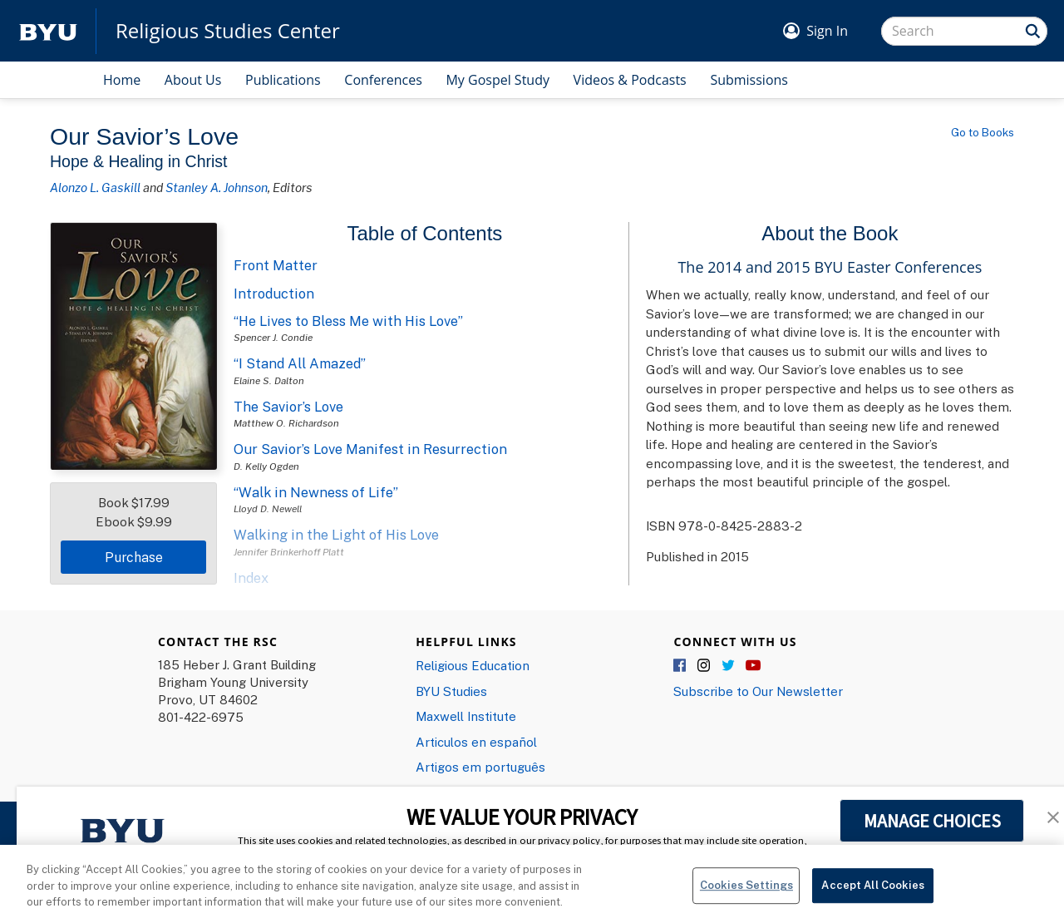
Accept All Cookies (872, 902)
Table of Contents (425, 233)
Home (121, 80)
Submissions (749, 80)
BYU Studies (451, 691)
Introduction (274, 293)
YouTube (753, 666)
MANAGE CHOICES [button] (932, 820)
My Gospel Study (497, 80)
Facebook (680, 666)
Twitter (729, 666)
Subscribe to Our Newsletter (758, 691)
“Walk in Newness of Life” (316, 492)
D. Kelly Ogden (266, 466)
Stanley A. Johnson (216, 187)
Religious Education (473, 665)
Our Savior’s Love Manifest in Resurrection (370, 449)
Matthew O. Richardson (286, 423)
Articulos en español (476, 741)
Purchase (134, 557)
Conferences (383, 80)
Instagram (704, 666)
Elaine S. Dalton (269, 380)
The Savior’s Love (288, 406)
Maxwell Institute (466, 715)
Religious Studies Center (228, 31)
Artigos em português (480, 766)
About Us (193, 80)
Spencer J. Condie (273, 337)
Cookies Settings (746, 902)
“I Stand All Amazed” (300, 363)
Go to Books (982, 132)
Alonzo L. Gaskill (95, 187)
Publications (283, 80)
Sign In (827, 31)
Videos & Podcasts (630, 80)
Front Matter (276, 265)
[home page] (48, 31)
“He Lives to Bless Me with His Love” (348, 321)
